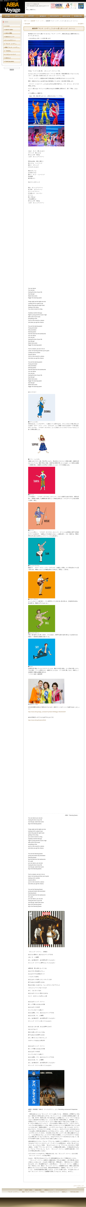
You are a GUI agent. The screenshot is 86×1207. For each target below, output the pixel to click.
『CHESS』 (8, 51)
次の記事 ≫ (81, 23)
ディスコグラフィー (10, 40)
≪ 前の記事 (27, 23)
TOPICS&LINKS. (9, 61)
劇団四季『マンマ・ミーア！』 (38, 20)
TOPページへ (27, 20)
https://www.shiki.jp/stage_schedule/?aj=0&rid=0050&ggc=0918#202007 (47, 711)
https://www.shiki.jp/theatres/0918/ (37, 720)
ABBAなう (8, 58)
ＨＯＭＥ (7, 26)
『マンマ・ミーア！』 (11, 43)
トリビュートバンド (10, 54)
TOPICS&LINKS (74, 1192)
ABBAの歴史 (8, 33)
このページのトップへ (78, 1185)
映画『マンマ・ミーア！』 (12, 47)
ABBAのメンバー (9, 36)
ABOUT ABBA (9, 29)
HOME (20, 1190)
